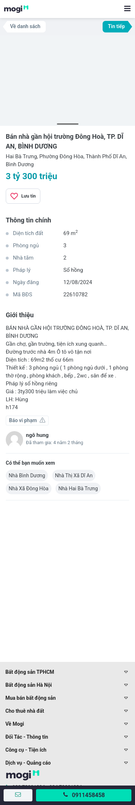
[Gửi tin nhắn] (18, 795)
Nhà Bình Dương (27, 475)
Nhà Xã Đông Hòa (29, 488)
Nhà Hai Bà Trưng (78, 488)
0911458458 (88, 795)
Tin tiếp (116, 26)
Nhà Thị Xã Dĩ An (74, 475)
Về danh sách (25, 26)
